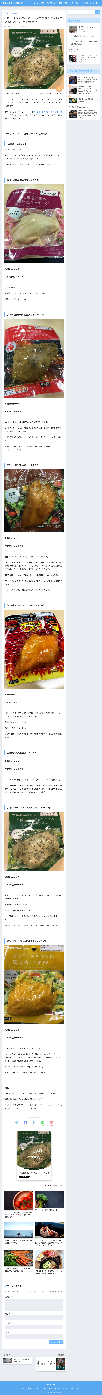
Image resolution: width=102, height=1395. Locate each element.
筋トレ (36, 3)
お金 (71, 3)
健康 (77, 3)
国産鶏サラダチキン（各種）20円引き (48, 112)
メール (8, 1323)
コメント (9, 1297)
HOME (51, 1385)
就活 (42, 3)
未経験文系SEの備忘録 (14, 3)
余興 (66, 3)
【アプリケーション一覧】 (90, 3)
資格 (60, 3)
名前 (7, 1314)
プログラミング (51, 3)
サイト (7, 1333)
